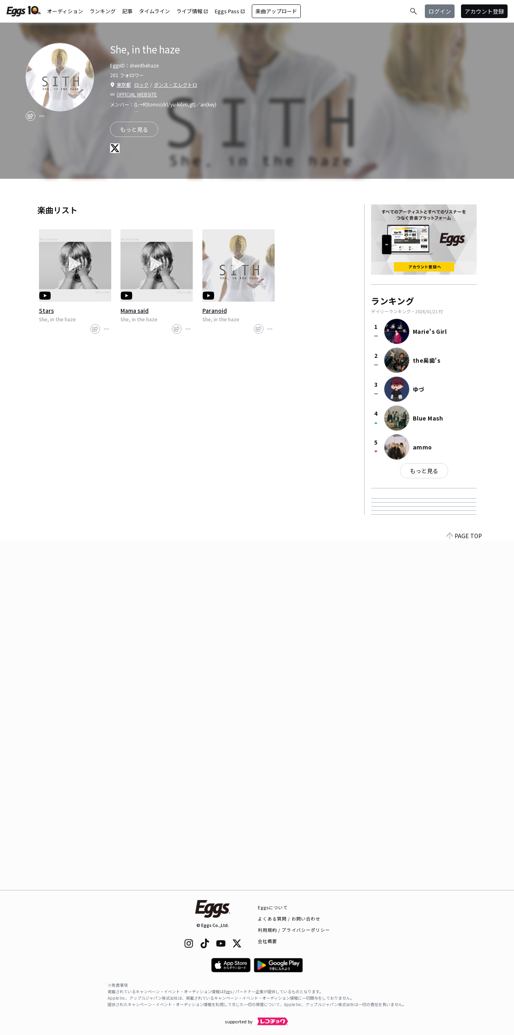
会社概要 (267, 941)
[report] (42, 116)
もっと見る (424, 471)
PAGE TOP (464, 885)
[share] (30, 116)
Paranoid (214, 310)
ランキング (103, 11)
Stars (46, 310)
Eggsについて (273, 907)
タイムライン (154, 11)
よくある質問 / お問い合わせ (289, 918)
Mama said (134, 310)
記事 (127, 11)
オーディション (65, 11)
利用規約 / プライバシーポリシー (294, 930)
